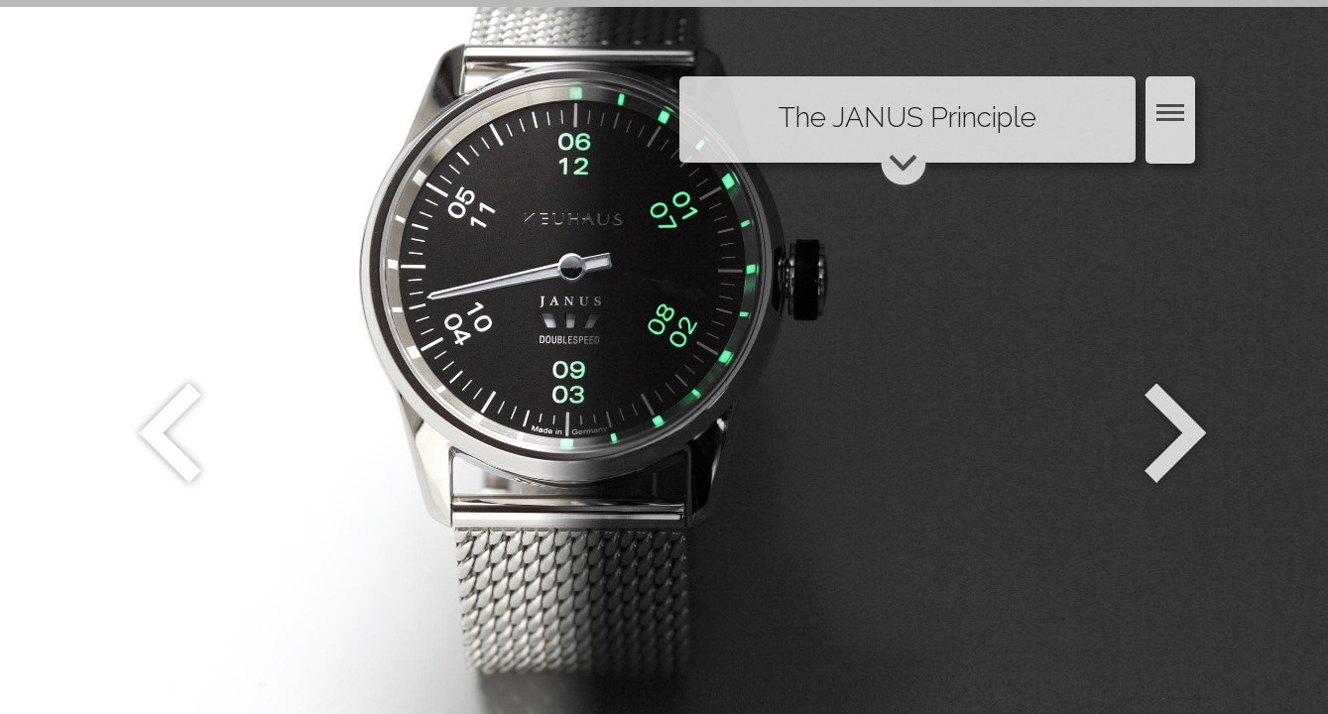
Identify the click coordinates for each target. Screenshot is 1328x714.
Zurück (170, 433)
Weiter (1178, 433)
